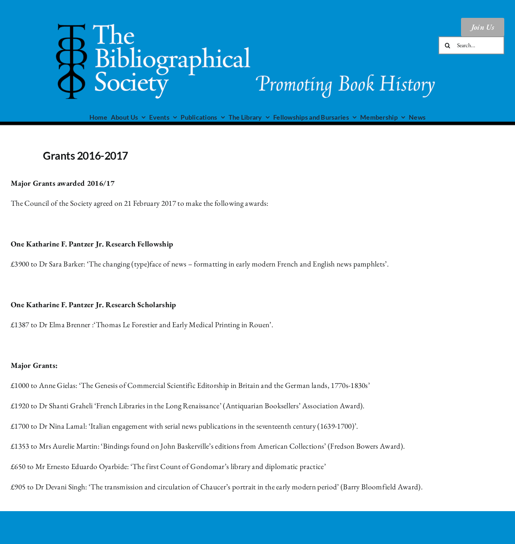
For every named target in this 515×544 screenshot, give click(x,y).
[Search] (447, 45)
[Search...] (471, 45)
